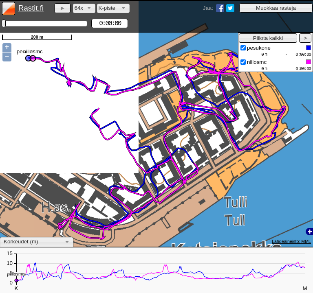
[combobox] (84, 8)
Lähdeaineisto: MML (291, 241)
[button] (276, 8)
